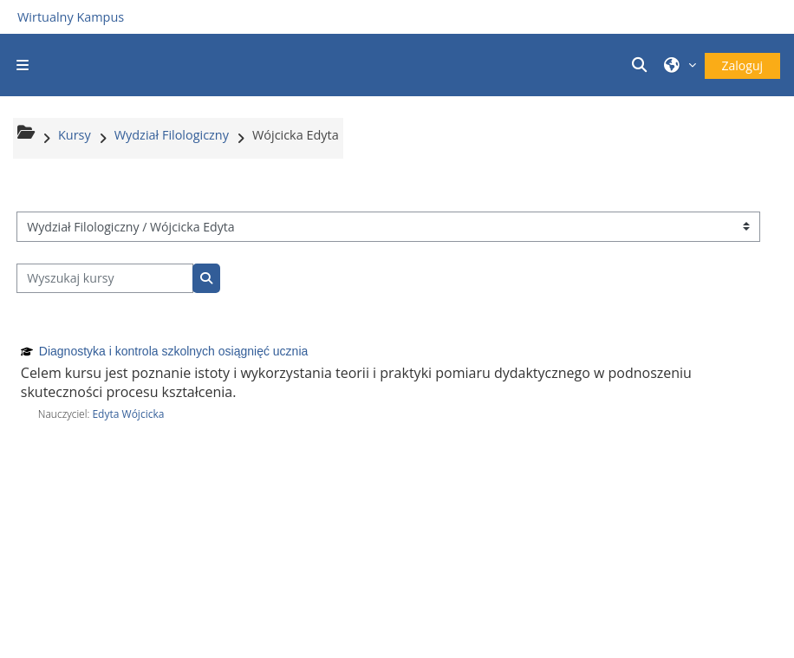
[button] (641, 65)
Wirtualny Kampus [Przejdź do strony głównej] (70, 17)
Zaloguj (742, 65)
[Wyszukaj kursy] (104, 279)
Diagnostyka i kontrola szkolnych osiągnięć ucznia (174, 351)
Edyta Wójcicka (128, 414)
